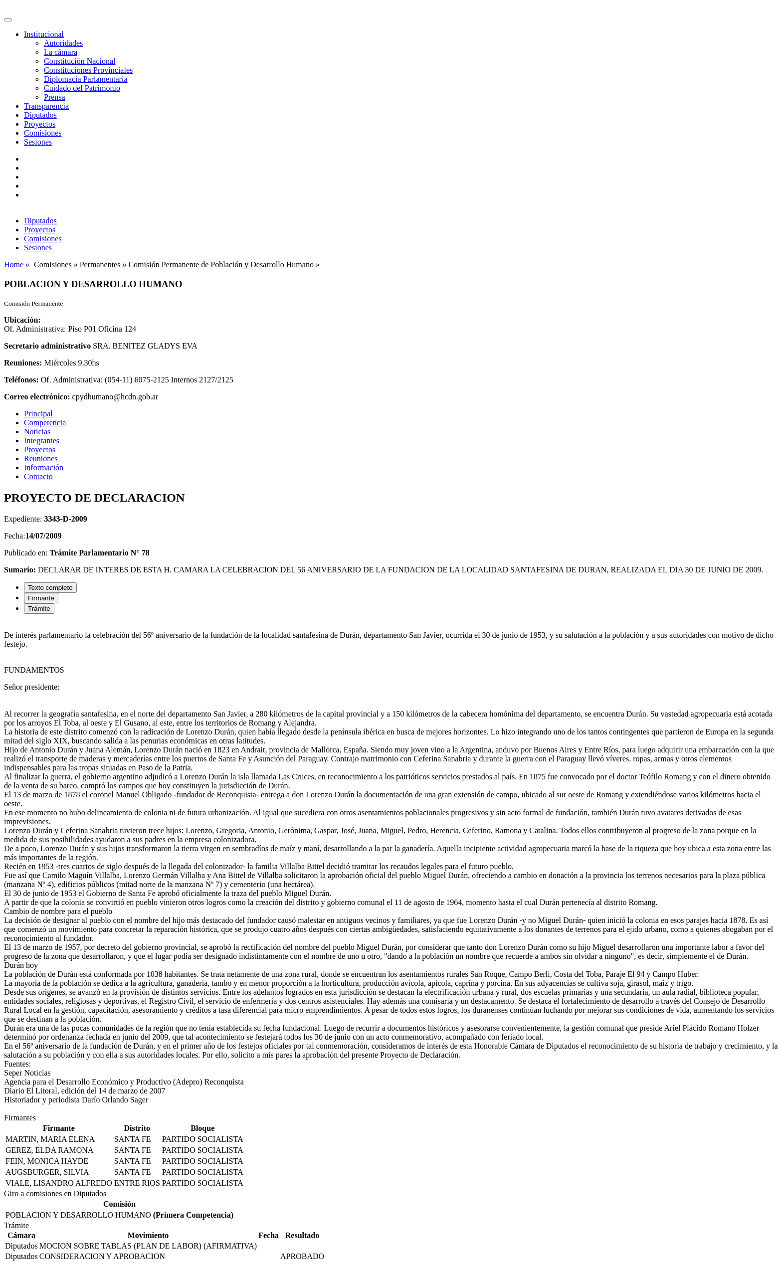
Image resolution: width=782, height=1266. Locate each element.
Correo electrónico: (37, 396)
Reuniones (41, 458)
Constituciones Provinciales (88, 70)
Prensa (54, 97)
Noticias (37, 431)
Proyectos (39, 124)
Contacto (38, 476)
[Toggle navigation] (8, 19)
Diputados (40, 115)
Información (43, 467)
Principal (38, 413)
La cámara (60, 52)
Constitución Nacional (80, 61)
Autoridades (63, 43)
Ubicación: (22, 320)
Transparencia (46, 106)
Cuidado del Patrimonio (82, 88)
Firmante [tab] (41, 598)
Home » (17, 264)
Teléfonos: (21, 379)
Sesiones (38, 142)
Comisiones (43, 133)
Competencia (45, 422)
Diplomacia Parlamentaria (85, 79)
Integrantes (41, 440)
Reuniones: (23, 363)
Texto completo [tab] (50, 587)
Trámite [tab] (39, 608)
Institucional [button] (44, 34)
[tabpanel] (391, 867)
